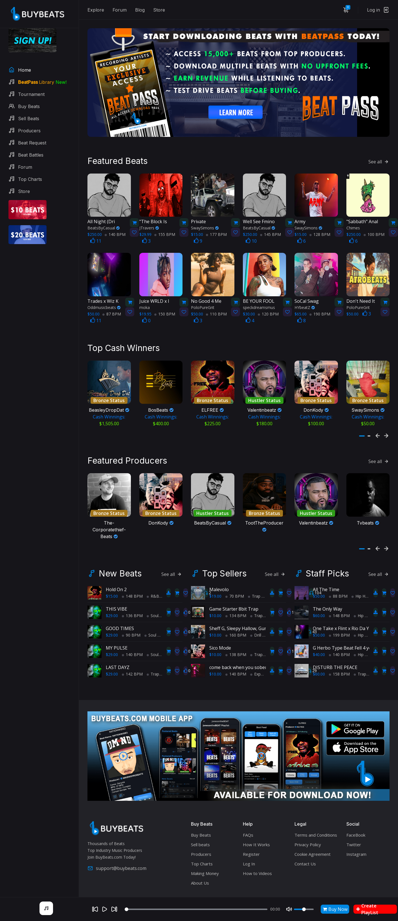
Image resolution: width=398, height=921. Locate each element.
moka (144, 294)
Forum (120, 10)
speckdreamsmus (259, 294)
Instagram (356, 835)
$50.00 (319, 577)
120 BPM (268, 300)
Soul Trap (157, 597)
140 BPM (115, 221)
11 (95, 228)
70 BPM (234, 577)
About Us (200, 864)
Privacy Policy (307, 826)
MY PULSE (116, 629)
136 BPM (132, 597)
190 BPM (319, 300)
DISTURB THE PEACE (335, 649)
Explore (95, 10)
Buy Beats (201, 816)
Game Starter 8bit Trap (233, 590)
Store (159, 10)
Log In (249, 845)
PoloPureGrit (202, 294)
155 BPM (164, 221)
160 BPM (235, 616)
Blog (140, 10)
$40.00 (319, 636)
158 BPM (339, 655)
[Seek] (196, 909)
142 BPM (132, 655)
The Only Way (327, 590)
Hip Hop (360, 577)
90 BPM (131, 616)
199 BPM (339, 616)
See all (379, 148)
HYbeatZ (304, 294)
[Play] (104, 909)
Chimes (353, 215)
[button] (362, 423)
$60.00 (319, 597)
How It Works (256, 826)
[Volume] (304, 909)
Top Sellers (224, 555)
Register (251, 835)
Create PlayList (367, 909)
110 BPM (216, 300)
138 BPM (235, 636)
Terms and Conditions (315, 816)
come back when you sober (238, 649)
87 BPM (111, 300)
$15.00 (112, 577)
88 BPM (338, 577)
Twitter (353, 826)
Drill (255, 616)
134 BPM (235, 597)
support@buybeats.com (116, 849)
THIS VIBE (116, 590)
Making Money (205, 855)
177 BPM (216, 221)
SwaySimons (205, 215)
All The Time (326, 571)
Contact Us (305, 845)
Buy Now (335, 909)
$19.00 (215, 577)
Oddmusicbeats (103, 294)
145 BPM (270, 221)
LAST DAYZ (117, 649)
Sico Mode (220, 629)
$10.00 (215, 597)
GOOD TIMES (120, 610)
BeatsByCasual (103, 215)
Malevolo (219, 571)
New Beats (120, 555)
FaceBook (355, 816)
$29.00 (112, 597)
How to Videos (257, 855)
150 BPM (164, 300)
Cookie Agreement (312, 835)
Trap (153, 655)
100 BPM (374, 221)
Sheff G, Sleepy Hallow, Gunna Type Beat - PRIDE (260, 610)
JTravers (149, 215)
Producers (201, 835)
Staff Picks (327, 555)
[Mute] (289, 909)
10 (251, 228)
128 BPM (319, 221)
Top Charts (202, 845)
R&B (153, 577)
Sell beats (200, 826)
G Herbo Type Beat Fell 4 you (343, 629)
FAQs (248, 816)
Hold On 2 (116, 571)
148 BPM (132, 577)
